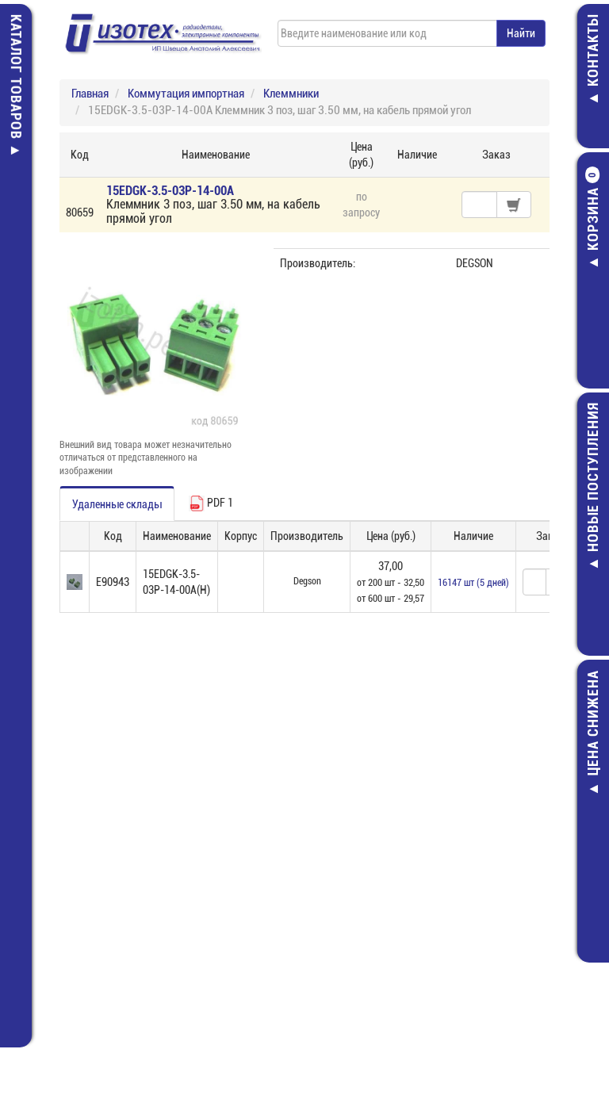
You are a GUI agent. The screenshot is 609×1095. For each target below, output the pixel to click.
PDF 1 (211, 503)
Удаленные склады (117, 504)
